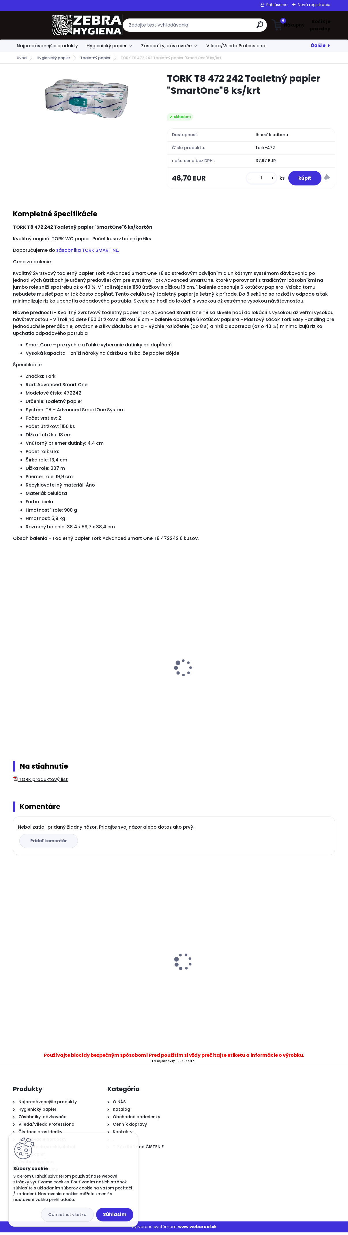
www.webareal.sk (197, 1229)
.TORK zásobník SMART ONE (156, 673)
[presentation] (17, 663)
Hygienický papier (107, 46)
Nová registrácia (314, 4)
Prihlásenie (277, 4)
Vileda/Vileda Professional (236, 46)
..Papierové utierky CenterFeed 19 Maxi (168, 953)
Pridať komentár (49, 843)
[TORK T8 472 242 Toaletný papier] (81, 101)
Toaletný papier (95, 58)
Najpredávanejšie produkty (47, 46)
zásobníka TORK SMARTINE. (87, 251)
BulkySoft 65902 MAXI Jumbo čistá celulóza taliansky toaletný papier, (56, 688)
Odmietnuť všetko (67, 1214)
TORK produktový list (40, 782)
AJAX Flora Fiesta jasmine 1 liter (52, 978)
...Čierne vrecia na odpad (262, 978)
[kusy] (258, 178)
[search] (230, 27)
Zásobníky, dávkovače (166, 46)
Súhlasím (114, 1214)
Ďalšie (318, 45)
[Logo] (48, 25)
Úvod (22, 58)
